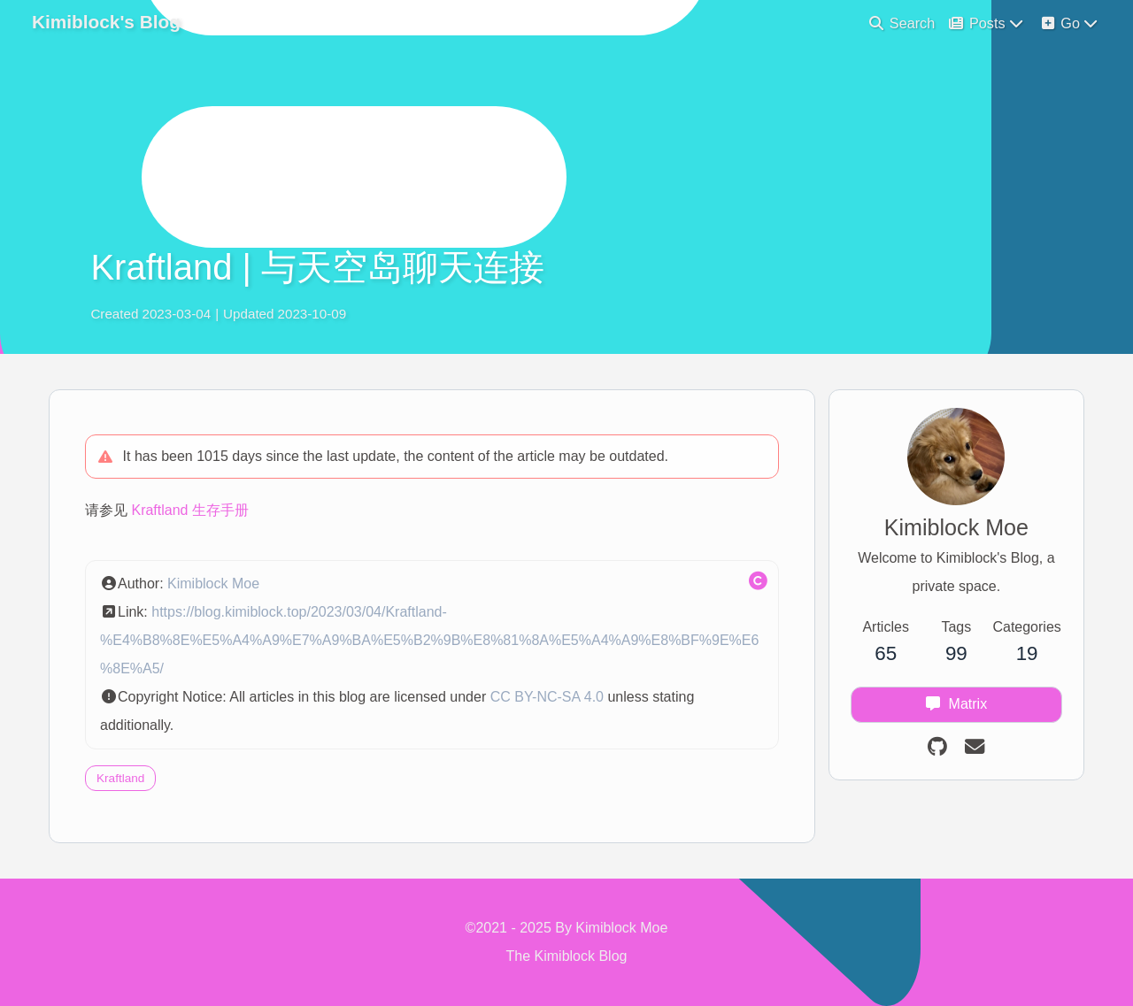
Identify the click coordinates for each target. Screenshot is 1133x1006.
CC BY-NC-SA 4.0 (547, 696)
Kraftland (120, 778)
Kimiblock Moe (213, 583)
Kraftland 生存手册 (189, 510)
